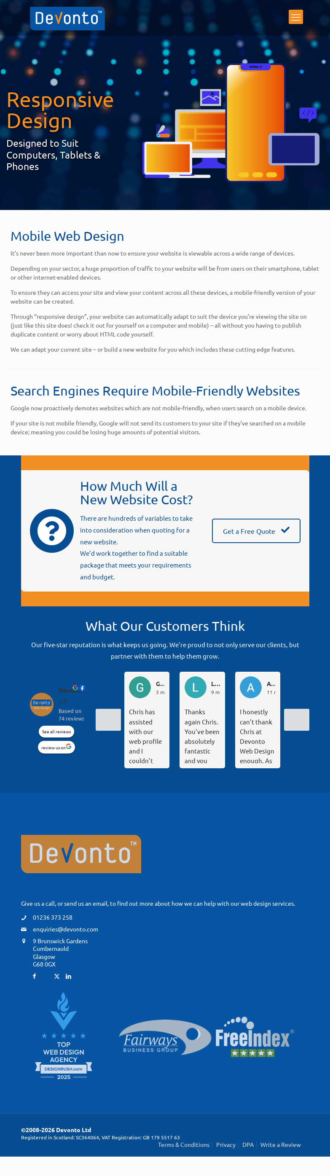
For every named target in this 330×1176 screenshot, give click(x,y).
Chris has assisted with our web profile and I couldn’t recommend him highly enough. (146, 735)
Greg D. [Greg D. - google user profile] (160, 683)
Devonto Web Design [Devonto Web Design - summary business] (72, 690)
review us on (53, 747)
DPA (248, 1144)
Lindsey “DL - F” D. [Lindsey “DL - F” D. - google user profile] (215, 683)
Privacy (226, 1144)
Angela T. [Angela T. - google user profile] (271, 683)
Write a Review (280, 1144)
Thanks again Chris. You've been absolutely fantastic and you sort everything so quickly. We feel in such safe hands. (202, 735)
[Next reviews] (296, 720)
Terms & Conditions (183, 1144)
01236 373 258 (52, 917)
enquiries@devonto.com (65, 929)
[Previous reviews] (108, 720)
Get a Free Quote (256, 531)
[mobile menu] (296, 18)
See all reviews (56, 731)
